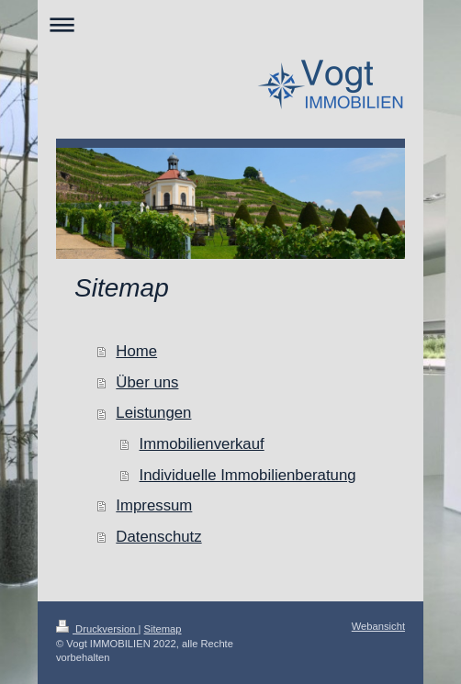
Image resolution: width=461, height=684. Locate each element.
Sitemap (163, 628)
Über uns (147, 382)
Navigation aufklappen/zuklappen (230, 24)
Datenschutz (158, 536)
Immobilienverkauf (202, 444)
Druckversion (97, 628)
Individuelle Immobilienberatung (248, 475)
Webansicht (378, 626)
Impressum (154, 505)
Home (136, 351)
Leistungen (153, 412)
